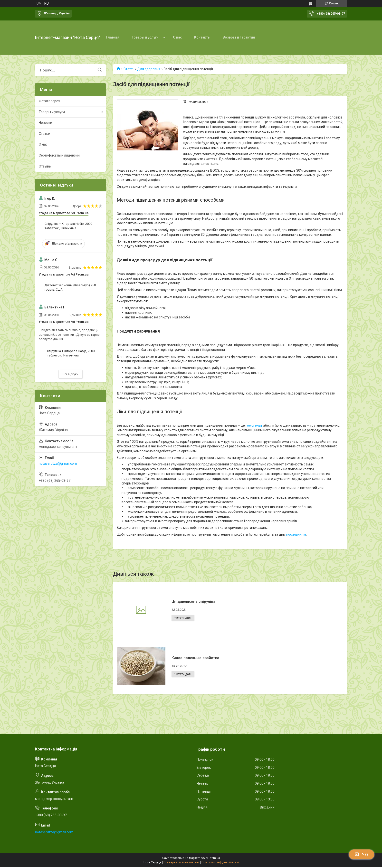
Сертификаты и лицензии (59, 155)
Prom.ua (214, 858)
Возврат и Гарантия (239, 37)
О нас (177, 37)
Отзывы (45, 166)
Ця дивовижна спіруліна (193, 601)
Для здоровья (148, 69)
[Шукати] (100, 70)
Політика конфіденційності (220, 862)
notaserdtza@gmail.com (58, 463)
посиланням (296, 534)
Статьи (44, 134)
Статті (129, 69)
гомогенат (254, 425)
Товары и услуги (145, 37)
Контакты (202, 37)
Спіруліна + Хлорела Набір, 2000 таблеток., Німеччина (68, 226)
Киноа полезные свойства (195, 658)
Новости (45, 123)
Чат (361, 854)
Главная (113, 37)
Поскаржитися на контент (181, 862)
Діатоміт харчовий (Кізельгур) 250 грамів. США (70, 287)
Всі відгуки (70, 374)
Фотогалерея (49, 101)
